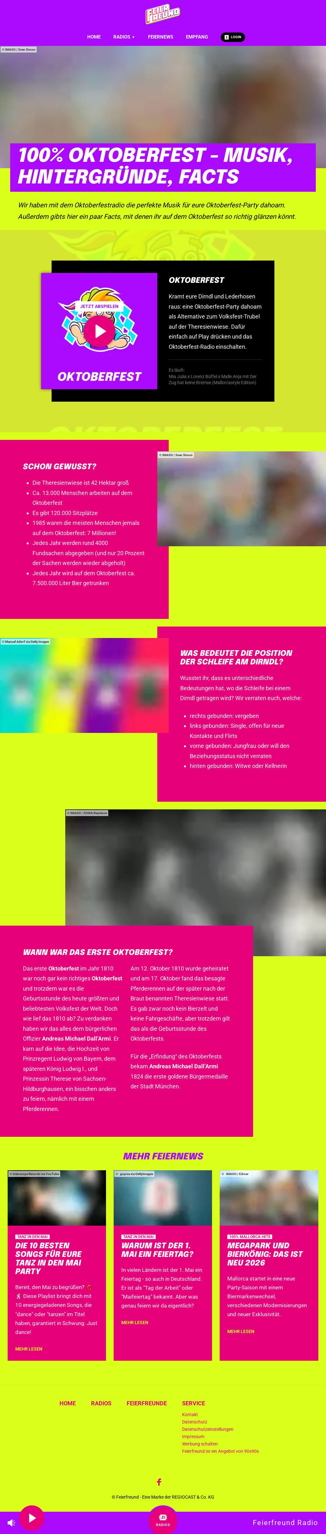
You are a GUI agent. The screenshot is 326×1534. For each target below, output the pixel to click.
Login (232, 37)
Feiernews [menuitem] (160, 37)
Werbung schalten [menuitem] (200, 1444)
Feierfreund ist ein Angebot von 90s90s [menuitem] (220, 1451)
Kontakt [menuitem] (190, 1414)
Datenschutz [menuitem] (194, 1422)
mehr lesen (28, 1348)
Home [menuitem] (94, 37)
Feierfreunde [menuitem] (147, 1403)
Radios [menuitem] (124, 37)
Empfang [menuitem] (197, 37)
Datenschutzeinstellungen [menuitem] (207, 1429)
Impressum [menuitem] (193, 1436)
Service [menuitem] (193, 1403)
